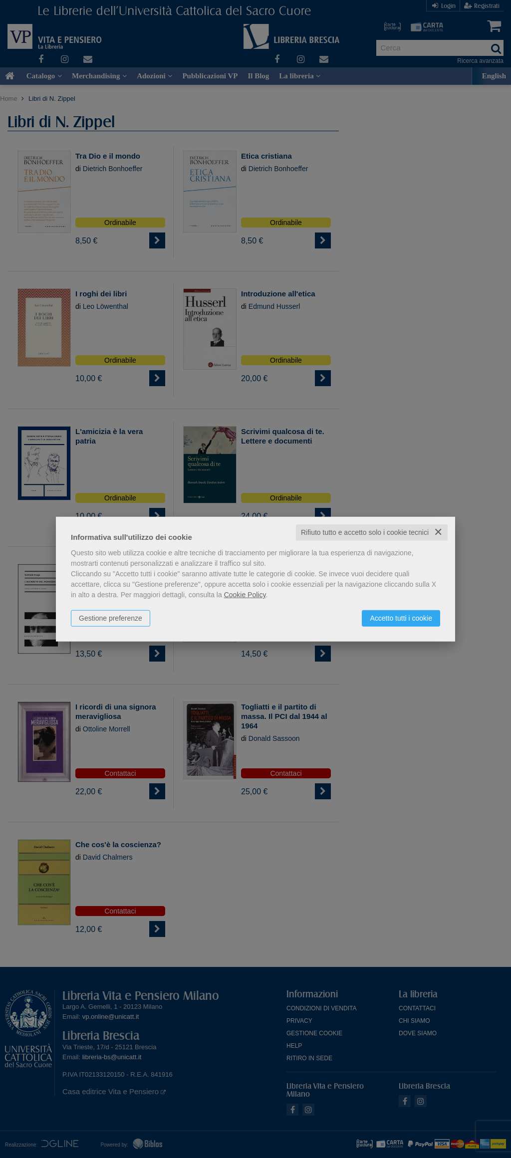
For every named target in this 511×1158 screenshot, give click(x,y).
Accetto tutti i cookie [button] (401, 618)
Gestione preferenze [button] (110, 618)
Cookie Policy (245, 595)
